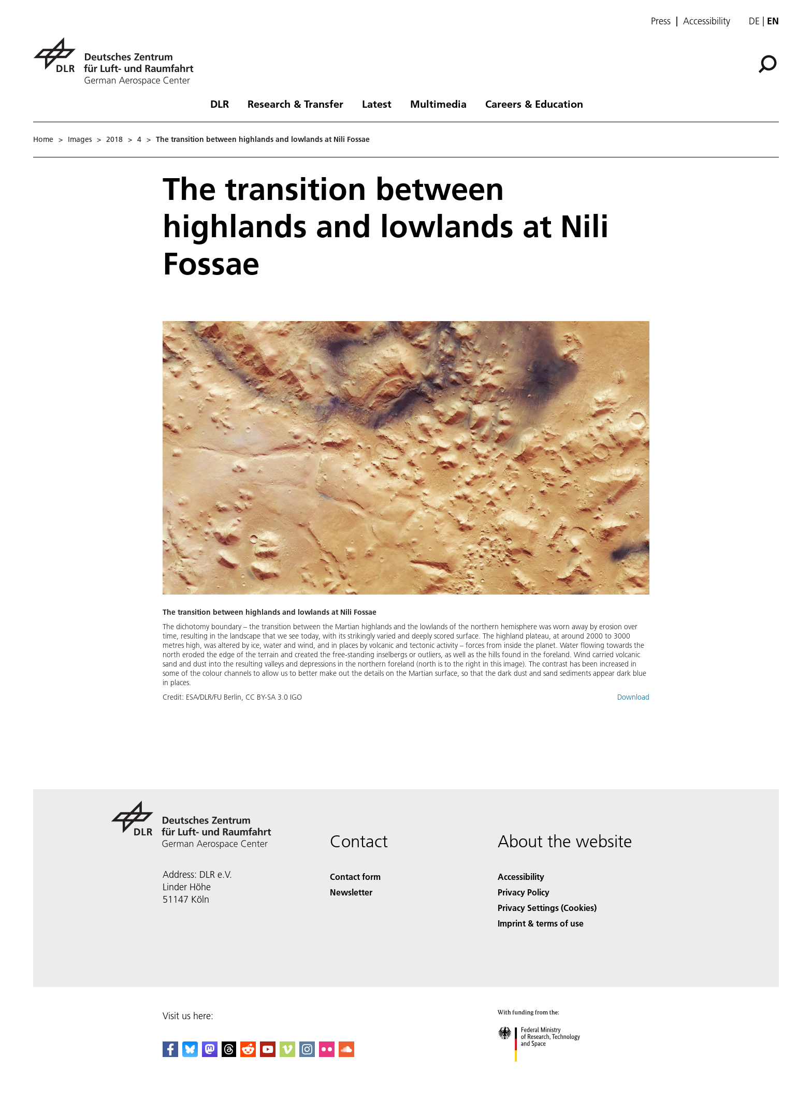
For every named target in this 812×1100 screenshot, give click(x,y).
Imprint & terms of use (541, 923)
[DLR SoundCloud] (346, 1054)
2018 (114, 139)
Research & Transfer (295, 103)
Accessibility (706, 21)
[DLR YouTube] (268, 1054)
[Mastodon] (210, 1054)
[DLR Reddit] (248, 1054)
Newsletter (351, 892)
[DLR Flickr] (327, 1054)
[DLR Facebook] (170, 1054)
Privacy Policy (523, 892)
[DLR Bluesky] (190, 1054)
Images (80, 139)
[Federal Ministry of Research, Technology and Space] (548, 1071)
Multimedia (438, 103)
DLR (219, 103)
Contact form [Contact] (355, 876)
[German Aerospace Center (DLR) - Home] (117, 61)
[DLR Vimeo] (287, 1054)
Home (43, 139)
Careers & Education (534, 103)
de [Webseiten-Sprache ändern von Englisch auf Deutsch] (754, 21)
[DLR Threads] (229, 1054)
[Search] (767, 64)
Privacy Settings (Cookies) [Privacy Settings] (547, 907)
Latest (377, 103)
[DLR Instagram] (307, 1054)
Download (633, 697)
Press (661, 21)
